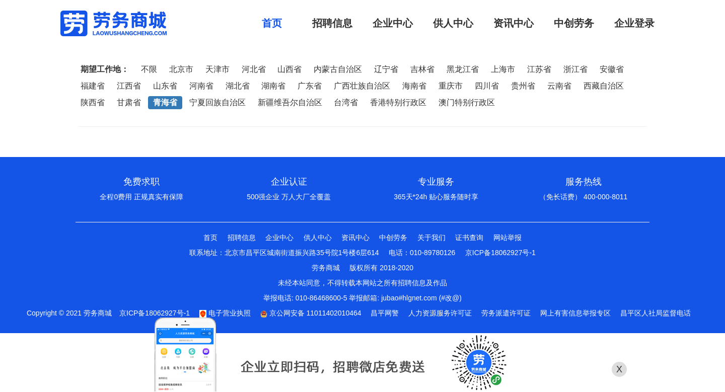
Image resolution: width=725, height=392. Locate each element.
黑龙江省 (463, 69)
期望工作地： (105, 69)
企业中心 (279, 237)
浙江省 (575, 69)
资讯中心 (355, 237)
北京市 (181, 69)
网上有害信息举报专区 (575, 313)
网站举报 (507, 237)
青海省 (165, 102)
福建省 (93, 86)
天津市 (217, 69)
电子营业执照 (225, 313)
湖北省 (238, 86)
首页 (210, 237)
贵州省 (523, 86)
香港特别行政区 (398, 102)
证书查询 (469, 237)
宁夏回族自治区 (217, 102)
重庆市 (451, 86)
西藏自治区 (604, 86)
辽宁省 (386, 69)
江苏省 (539, 69)
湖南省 (273, 86)
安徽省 (612, 69)
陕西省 (93, 102)
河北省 (254, 69)
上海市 (503, 69)
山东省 (165, 86)
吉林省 (422, 69)
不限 (149, 69)
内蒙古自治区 (338, 69)
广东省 (310, 86)
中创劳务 (393, 237)
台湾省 (346, 102)
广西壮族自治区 (362, 86)
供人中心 (318, 237)
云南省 (559, 86)
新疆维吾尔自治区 (290, 102)
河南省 (201, 86)
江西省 (129, 86)
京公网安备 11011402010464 (310, 313)
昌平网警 (385, 313)
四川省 (487, 86)
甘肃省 (129, 102)
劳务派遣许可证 (506, 313)
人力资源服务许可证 (440, 313)
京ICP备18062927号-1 (500, 253)
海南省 (414, 86)
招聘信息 (242, 237)
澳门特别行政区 (467, 102)
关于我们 (431, 237)
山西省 (289, 69)
